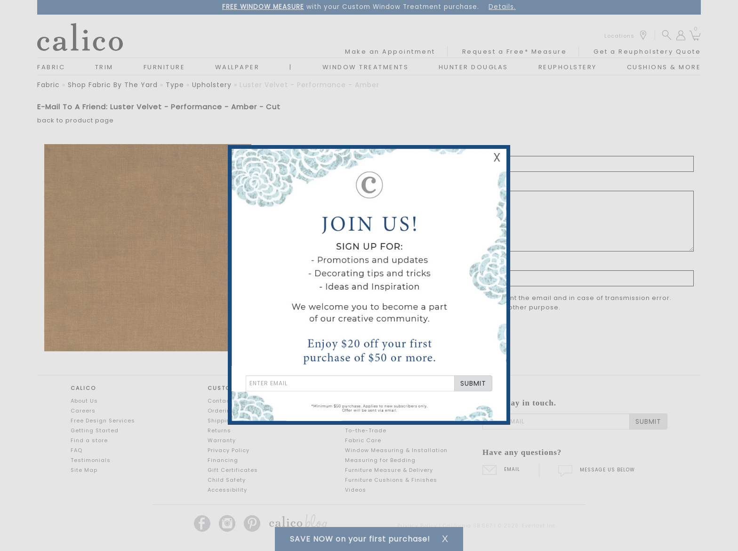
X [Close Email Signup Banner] (497, 157)
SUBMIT (473, 383)
